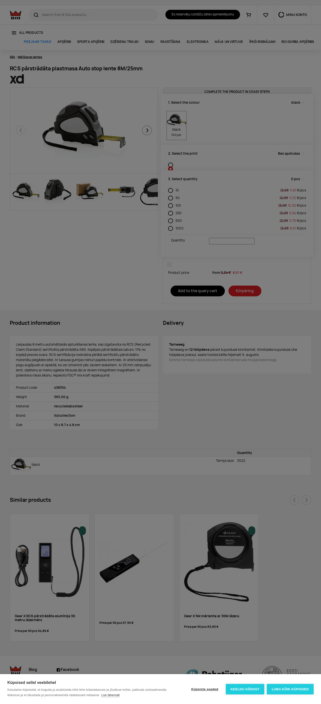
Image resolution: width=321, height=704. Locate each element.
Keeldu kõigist (245, 689)
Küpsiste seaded (204, 689)
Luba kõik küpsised (290, 689)
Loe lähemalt (110, 695)
